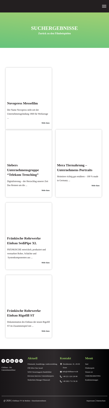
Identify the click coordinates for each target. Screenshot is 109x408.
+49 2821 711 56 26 (70, 381)
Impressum (91, 401)
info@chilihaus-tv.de (70, 371)
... (8, 118)
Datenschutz (100, 401)
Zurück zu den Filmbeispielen (54, 33)
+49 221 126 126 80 (70, 376)
